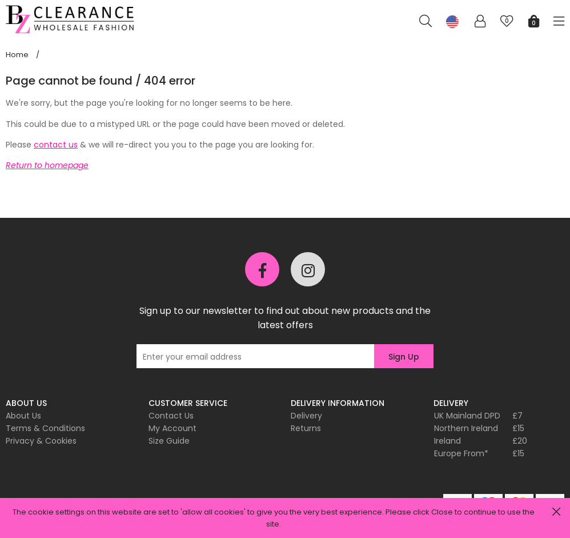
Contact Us (171, 415)
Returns (306, 428)
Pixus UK (71, 19)
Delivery (306, 415)
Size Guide (169, 441)
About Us (23, 415)
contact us (56, 144)
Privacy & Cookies (41, 441)
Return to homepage (47, 165)
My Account (172, 428)
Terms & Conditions (45, 428)
